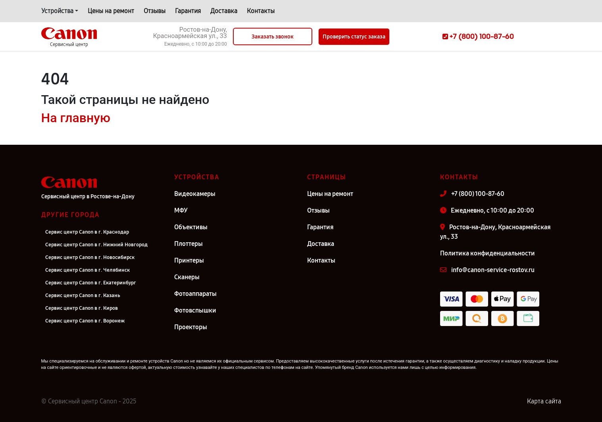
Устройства (57, 11)
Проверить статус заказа (354, 36)
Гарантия (188, 11)
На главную (75, 117)
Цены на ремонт (111, 11)
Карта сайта (544, 401)
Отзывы (154, 11)
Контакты (261, 11)
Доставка (223, 11)
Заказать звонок (273, 36)
